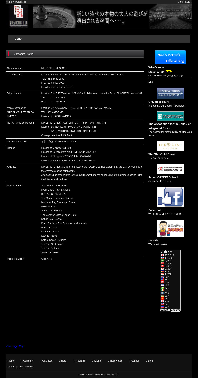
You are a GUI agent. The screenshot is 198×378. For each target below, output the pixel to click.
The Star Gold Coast (161, 154)
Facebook (154, 210)
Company (28, 360)
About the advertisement (21, 366)
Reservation (116, 360)
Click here (46, 259)
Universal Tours (158, 101)
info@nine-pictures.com (61, 87)
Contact (135, 360)
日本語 (180, 2)
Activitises (47, 360)
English (188, 2)
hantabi (153, 240)
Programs (80, 360)
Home (11, 360)
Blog (150, 360)
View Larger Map (15, 346)
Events (97, 360)
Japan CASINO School (163, 177)
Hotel (64, 360)
